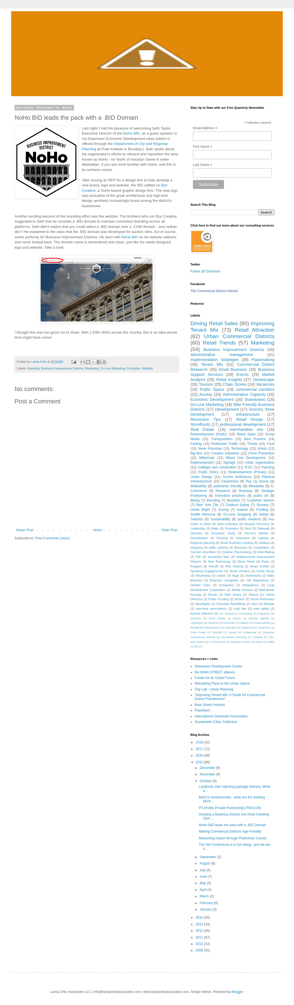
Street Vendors (239, 571)
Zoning (223, 510)
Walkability (198, 486)
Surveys (262, 505)
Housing (222, 538)
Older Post (169, 530)
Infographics (250, 585)
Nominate (229, 622)
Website (147, 368)
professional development (243, 424)
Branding (33, 368)
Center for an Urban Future (215, 678)
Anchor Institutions (237, 477)
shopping (196, 547)
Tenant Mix (212, 364)
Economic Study (223, 533)
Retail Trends (219, 343)
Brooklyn (233, 500)
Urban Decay (265, 571)
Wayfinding (202, 575)
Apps (235, 575)
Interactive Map (218, 556)
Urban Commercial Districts (239, 336)
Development (227, 409)
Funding (262, 510)
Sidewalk (263, 528)
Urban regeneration (259, 463)
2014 (200, 917)
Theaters (257, 637)
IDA (198, 556)
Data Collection (227, 524)
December (208, 768)
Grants (237, 618)
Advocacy (240, 547)
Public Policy (208, 472)
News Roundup (210, 448)
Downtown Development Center (218, 666)
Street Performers (262, 599)
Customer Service (260, 500)
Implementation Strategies (214, 359)
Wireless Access (241, 641)
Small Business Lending (236, 542)
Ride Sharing (234, 566)
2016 (200, 755)
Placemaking (262, 359)
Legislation (196, 622)
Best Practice (255, 439)
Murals (212, 594)
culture (221, 575)
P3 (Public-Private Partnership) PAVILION (230, 808)
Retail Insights (229, 379)
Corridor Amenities (203, 552)
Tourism (206, 384)
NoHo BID (131, 133)
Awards (242, 510)
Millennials (207, 458)
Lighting (263, 538)
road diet (240, 608)
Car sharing (226, 613)
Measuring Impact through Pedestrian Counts (232, 838)
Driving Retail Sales (214, 323)
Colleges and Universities (217, 467)
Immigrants (226, 585)
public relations (249, 519)
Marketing (91, 368)
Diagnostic (264, 613)
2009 (200, 950)
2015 (200, 762)
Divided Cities (200, 585)
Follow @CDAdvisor (205, 271)
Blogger (237, 992)
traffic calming (218, 547)
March (205, 896)
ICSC (249, 467)
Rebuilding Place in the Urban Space (222, 683)
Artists (262, 448)
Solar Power (198, 632)
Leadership (197, 528)
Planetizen (202, 710)
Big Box (196, 453)
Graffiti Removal (202, 514)
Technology (239, 448)
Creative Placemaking (236, 552)
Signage (229, 463)
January (206, 909)
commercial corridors (255, 389)
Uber (254, 604)
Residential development (205, 627)
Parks (265, 561)
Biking (195, 500)
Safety (264, 514)
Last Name (202, 165)
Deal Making (265, 552)
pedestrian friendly (228, 486)
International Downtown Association (221, 716)
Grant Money (217, 618)
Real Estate (202, 429)
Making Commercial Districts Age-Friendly (230, 831)
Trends (252, 444)
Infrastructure (248, 414)
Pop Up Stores (257, 481)
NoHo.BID (130, 237)
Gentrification (199, 538)
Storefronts (200, 424)
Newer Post (24, 530)
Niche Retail (246, 561)
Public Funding (218, 599)
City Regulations (257, 580)
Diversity (196, 533)
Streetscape (263, 379)
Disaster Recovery (256, 524)
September (208, 857)
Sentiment (247, 627)
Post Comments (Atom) (52, 538)
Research (223, 491)
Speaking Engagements (206, 571)
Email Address (205, 128)
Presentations (262, 622)
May (203, 883)
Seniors (239, 599)
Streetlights (202, 604)
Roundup (246, 491)
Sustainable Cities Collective (216, 722)
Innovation (243, 538)
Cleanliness (230, 481)
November (208, 774)
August (205, 863)
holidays (264, 542)
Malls (215, 528)
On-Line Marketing (112, 368)
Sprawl (232, 632)
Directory (195, 618)
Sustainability (220, 519)
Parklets (244, 622)
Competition (261, 547)
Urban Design (201, 477)
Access (205, 394)
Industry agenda (258, 618)
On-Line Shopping (237, 514)
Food (270, 444)
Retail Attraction (254, 330)
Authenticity (253, 575)
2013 (200, 924)
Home (97, 530)
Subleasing (249, 632)
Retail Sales (246, 434)
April (203, 890)
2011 (200, 937)
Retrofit (213, 566)
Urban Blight (200, 510)
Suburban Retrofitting (230, 604)
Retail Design (249, 419)
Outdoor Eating (237, 505)
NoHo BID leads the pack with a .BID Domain (232, 825)
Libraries (213, 622)
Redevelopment (202, 463)
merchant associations (211, 608)
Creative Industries (225, 453)
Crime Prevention (261, 453)
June (204, 877)
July (203, 870)
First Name (202, 147)
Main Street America (210, 705)
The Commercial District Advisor (214, 291)
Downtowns (254, 399)
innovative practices (230, 496)
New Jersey (233, 594)
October (206, 781)
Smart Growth (259, 566)
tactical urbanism (201, 613)
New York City (207, 505)
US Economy (217, 641)
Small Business (233, 369)
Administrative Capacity (244, 394)
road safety (261, 608)
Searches (230, 627)
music (259, 641)
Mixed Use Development (246, 458)
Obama (253, 594)
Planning (267, 467)
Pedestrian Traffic (224, 444)
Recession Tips (205, 419)
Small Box (264, 627)
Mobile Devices (242, 590)
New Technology (219, 561)
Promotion (134, 368)
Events (242, 374)
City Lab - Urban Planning (214, 689)
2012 (200, 931)
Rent (248, 528)
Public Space (212, 389)
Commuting (245, 613)
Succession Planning (234, 637)
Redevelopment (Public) (208, 434)
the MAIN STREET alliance (215, 672)
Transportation (222, 439)
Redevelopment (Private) (247, 472)
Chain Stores (234, 384)
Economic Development (212, 399)
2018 (200, 742)
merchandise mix (246, 429)
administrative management (221, 354)
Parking (196, 444)
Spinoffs (217, 632)
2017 (200, 749)
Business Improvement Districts (62, 368)
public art (261, 496)
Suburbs (196, 519)
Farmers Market (256, 533)
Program (196, 566)
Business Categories (224, 580)
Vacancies (265, 384)
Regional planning (202, 542)
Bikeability (256, 486)
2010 (200, 944)
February (207, 903)
